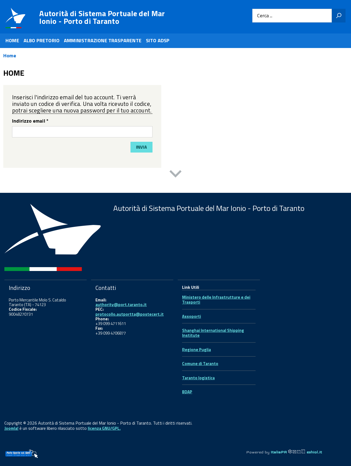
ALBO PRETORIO (42, 40)
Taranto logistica (198, 378)
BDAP (187, 392)
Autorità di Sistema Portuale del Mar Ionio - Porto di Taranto (102, 17)
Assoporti (191, 316)
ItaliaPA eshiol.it (296, 452)
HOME (12, 40)
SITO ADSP (158, 40)
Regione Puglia (196, 349)
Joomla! (11, 428)
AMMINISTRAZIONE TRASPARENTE (102, 40)
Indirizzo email (30, 121)
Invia (141, 147)
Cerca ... (264, 16)
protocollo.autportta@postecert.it (129, 314)
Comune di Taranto (200, 363)
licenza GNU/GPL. (104, 428)
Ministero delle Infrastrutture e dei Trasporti (216, 299)
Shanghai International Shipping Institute (213, 332)
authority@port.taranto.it (121, 304)
